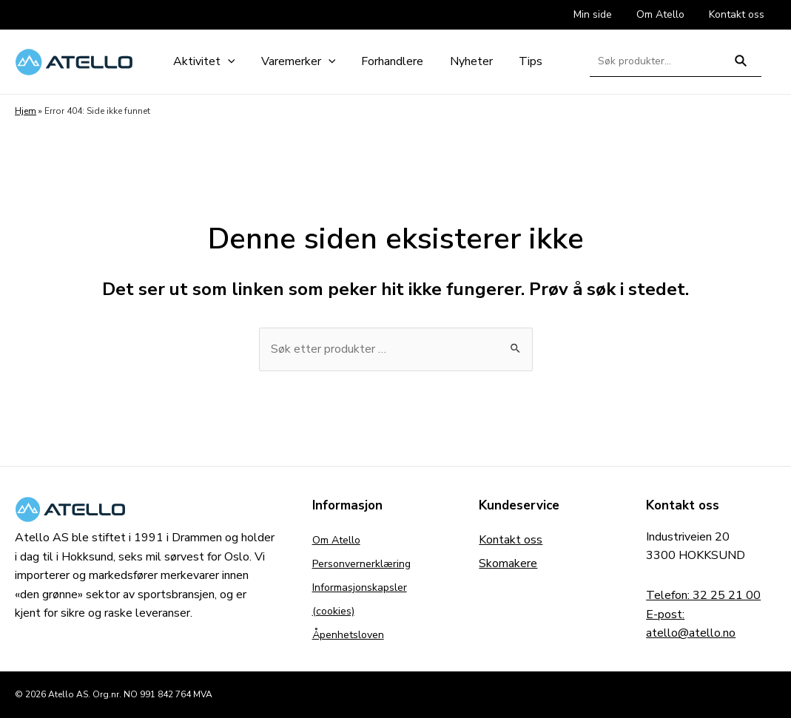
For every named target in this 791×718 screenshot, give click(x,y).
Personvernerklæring (366, 563)
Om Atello (340, 540)
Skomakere (508, 563)
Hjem (25, 111)
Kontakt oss (510, 540)
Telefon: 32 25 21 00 (703, 595)
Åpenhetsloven (352, 634)
